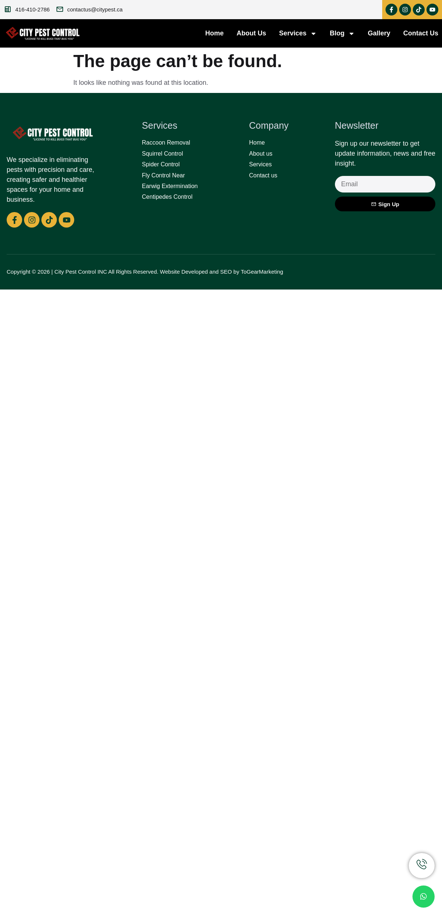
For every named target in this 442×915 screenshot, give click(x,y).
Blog (342, 34)
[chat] (423, 896)
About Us (251, 33)
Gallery (379, 33)
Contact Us (420, 33)
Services (298, 34)
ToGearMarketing (262, 271)
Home (214, 33)
